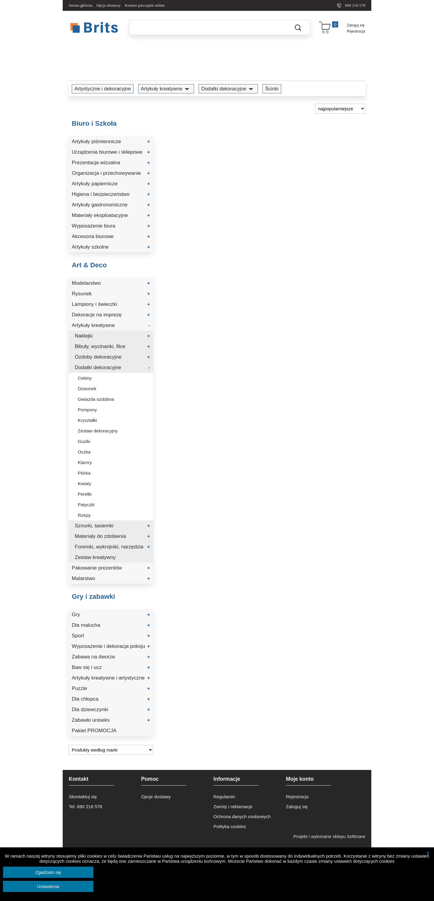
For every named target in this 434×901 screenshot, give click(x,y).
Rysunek (111, 293)
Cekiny (85, 378)
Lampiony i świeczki (111, 304)
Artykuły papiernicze (111, 183)
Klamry (85, 462)
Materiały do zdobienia (112, 536)
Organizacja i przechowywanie (111, 173)
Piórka (84, 473)
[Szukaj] (207, 27)
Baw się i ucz (111, 667)
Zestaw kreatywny (95, 557)
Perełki (85, 494)
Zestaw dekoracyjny (98, 430)
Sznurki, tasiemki (112, 525)
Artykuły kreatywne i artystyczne (111, 678)
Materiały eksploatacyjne (111, 215)
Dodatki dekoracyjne (228, 88)
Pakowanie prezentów (111, 568)
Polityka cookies (229, 826)
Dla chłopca (111, 699)
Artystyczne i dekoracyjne (102, 88)
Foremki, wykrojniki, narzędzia (112, 547)
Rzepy (84, 515)
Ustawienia (48, 886)
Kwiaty (84, 483)
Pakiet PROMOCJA (94, 730)
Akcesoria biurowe (111, 236)
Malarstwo (111, 578)
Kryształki (87, 420)
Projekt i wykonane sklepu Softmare (329, 836)
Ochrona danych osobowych (241, 816)
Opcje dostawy (108, 5)
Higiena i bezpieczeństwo (111, 194)
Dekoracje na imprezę (111, 314)
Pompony (87, 409)
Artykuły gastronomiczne (111, 204)
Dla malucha (111, 625)
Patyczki (86, 504)
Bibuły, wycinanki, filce (112, 346)
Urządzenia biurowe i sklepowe (111, 152)
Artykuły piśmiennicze (111, 141)
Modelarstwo (111, 283)
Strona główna (80, 5)
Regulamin (224, 796)
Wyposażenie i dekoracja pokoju (111, 646)
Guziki (84, 441)
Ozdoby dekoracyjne (112, 357)
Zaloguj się (356, 25)
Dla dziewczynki (111, 709)
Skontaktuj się (83, 796)
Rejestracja (356, 31)
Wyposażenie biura (111, 226)
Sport (111, 635)
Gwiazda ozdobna (96, 399)
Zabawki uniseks (111, 720)
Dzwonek (87, 388)
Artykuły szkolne (111, 247)
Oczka (84, 451)
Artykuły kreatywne (166, 88)
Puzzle (111, 688)
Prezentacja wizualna (111, 162)
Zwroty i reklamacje (232, 806)
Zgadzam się (48, 872)
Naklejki (112, 336)
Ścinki (271, 88)
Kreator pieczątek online (145, 5)
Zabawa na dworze (111, 656)
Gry (111, 614)
